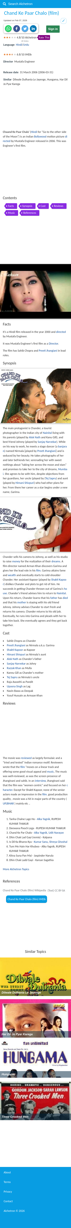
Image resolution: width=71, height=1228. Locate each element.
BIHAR (10, 803)
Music (11, 213)
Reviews (58, 206)
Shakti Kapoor (15, 650)
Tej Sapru (50, 478)
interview (40, 781)
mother (21, 602)
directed (61, 332)
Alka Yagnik (43, 819)
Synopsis (27, 206)
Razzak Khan (14, 668)
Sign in (53, 29)
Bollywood (40, 136)
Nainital (47, 433)
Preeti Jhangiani (48, 350)
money (16, 561)
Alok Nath (34, 437)
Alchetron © (14, 1211)
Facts (11, 206)
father (53, 598)
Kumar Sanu (41, 842)
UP (4, 803)
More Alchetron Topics (16, 869)
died (65, 598)
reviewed (26, 758)
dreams (55, 561)
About (7, 1172)
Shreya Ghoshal (58, 842)
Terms (7, 1182)
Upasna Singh (15, 686)
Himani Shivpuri (25, 483)
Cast (43, 206)
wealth (12, 575)
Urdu (26, 44)
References (29, 213)
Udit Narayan (56, 832)
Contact (8, 1201)
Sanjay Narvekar (47, 442)
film (38, 570)
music (50, 771)
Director (53, 343)
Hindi (19, 44)
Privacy (8, 1191)
